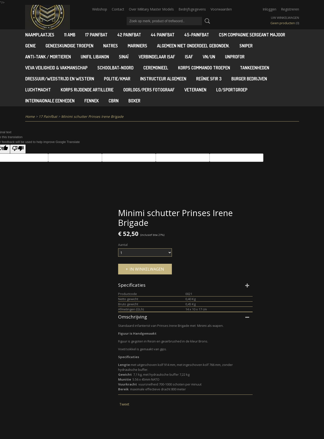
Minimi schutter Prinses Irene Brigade (92, 116)
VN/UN (209, 56)
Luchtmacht (38, 89)
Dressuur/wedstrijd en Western (59, 78)
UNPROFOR (235, 56)
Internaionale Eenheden (50, 100)
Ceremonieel (155, 67)
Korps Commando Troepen (204, 67)
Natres (110, 45)
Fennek (91, 100)
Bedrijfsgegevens (192, 9)
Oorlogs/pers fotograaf (149, 89)
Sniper (246, 45)
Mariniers (137, 45)
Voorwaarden (221, 9)
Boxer (134, 100)
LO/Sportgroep (231, 89)
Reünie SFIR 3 (209, 78)
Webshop (99, 9)
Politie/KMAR (117, 78)
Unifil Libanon (95, 56)
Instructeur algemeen (163, 78)
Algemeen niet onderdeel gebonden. (193, 45)
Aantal (123, 244)
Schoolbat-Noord (115, 67)
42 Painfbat (129, 34)
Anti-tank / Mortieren (48, 56)
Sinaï (124, 56)
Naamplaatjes (39, 34)
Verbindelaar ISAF (157, 56)
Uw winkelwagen (285, 17)
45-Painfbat (196, 34)
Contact (118, 9)
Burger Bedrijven (249, 78)
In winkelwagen (147, 269)
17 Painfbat (96, 34)
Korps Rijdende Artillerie (87, 89)
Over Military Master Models (151, 9)
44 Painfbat (163, 34)
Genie (30, 45)
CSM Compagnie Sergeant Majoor (252, 34)
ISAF (189, 56)
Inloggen (269, 9)
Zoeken (206, 21)
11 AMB (69, 34)
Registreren (290, 9)
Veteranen (195, 89)
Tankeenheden (254, 67)
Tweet (124, 404)
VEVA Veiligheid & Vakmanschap (56, 67)
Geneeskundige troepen (69, 45)
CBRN (114, 100)
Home (30, 116)
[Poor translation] (18, 149)
